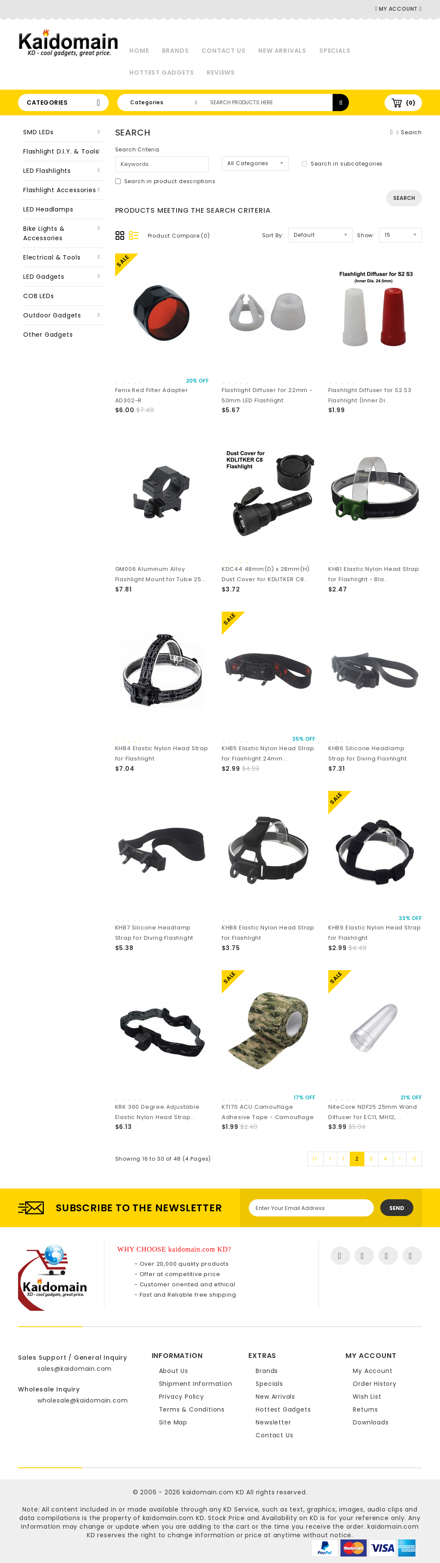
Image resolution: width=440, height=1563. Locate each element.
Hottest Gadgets (161, 72)
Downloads (370, 1422)
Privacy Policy (181, 1396)
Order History (374, 1383)
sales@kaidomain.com (74, 1368)
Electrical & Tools (51, 257)
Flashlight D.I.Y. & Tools (61, 151)
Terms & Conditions (192, 1409)
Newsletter (273, 1422)
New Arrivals (282, 50)
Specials (334, 50)
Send (396, 1208)
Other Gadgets (48, 334)
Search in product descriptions (165, 181)
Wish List (367, 1396)
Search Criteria (137, 149)
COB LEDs (38, 296)
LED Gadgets (43, 276)
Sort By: (273, 235)
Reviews (221, 72)
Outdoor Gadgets (52, 315)
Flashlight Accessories (59, 190)
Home (139, 50)
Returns (365, 1409)
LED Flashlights (47, 170)
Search (411, 132)
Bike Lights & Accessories (43, 233)
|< (315, 1158)
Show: (366, 235)
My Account (372, 1371)
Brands (175, 50)
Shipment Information (195, 1383)
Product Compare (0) (179, 235)
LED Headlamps (48, 209)
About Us (173, 1371)
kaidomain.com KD (213, 1492)
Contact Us (223, 50)
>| (414, 1158)
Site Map (173, 1422)
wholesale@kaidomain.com (82, 1400)
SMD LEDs (38, 132)
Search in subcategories (342, 163)
